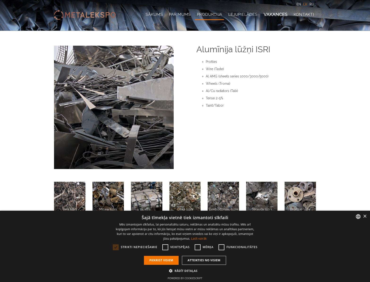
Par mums (180, 14)
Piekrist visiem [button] (161, 260)
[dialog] (185, 246)
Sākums (154, 14)
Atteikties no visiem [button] (204, 260)
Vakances (275, 14)
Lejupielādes (242, 14)
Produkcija (209, 14)
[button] (184, 270)
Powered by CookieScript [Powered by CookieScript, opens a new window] (185, 278)
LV (305, 4)
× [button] (364, 216)
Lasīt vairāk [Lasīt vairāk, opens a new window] (199, 239)
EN (299, 4)
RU (312, 4)
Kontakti (304, 14)
